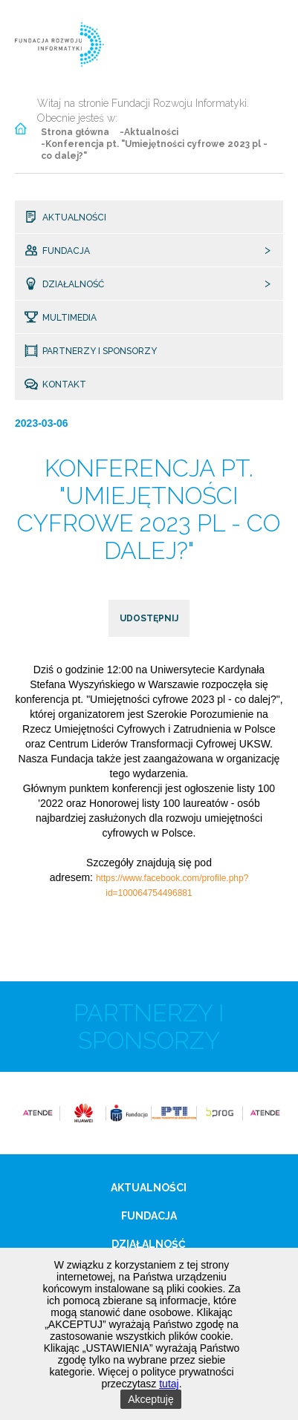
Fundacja (65, 251)
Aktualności (74, 217)
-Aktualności (149, 132)
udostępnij (149, 618)
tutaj (168, 1384)
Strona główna (75, 132)
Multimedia (69, 318)
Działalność (72, 284)
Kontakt (63, 384)
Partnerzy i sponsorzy (99, 351)
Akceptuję (150, 1399)
